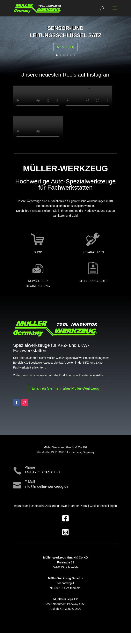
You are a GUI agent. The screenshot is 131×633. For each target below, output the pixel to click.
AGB (64, 505)
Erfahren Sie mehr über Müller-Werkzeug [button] (65, 388)
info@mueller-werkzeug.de (46, 486)
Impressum (21, 505)
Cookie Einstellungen (103, 505)
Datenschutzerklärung (45, 505)
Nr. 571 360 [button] (65, 47)
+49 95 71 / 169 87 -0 (42, 472)
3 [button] (64, 55)
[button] (114, 10)
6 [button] (74, 55)
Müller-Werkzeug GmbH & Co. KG (65, 447)
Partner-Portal (78, 505)
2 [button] (60, 55)
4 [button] (67, 55)
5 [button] (71, 55)
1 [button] (57, 55)
